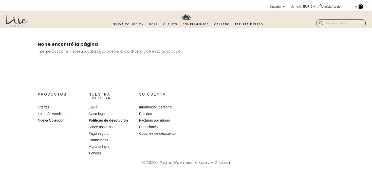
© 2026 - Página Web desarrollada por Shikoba (186, 162)
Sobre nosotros (100, 127)
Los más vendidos (52, 114)
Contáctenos (98, 140)
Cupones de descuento (157, 133)
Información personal (155, 107)
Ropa (153, 24)
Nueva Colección (128, 24)
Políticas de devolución (108, 120)
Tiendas (94, 153)
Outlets (170, 24)
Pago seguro (98, 133)
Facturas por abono (154, 120)
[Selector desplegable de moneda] (310, 7)
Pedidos (145, 114)
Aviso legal (96, 114)
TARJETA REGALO (249, 24)
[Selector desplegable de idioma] (278, 7)
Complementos (196, 24)
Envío (93, 107)
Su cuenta (152, 94)
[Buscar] (341, 23)
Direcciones (148, 127)
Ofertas (43, 107)
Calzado (222, 24)
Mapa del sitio (99, 147)
